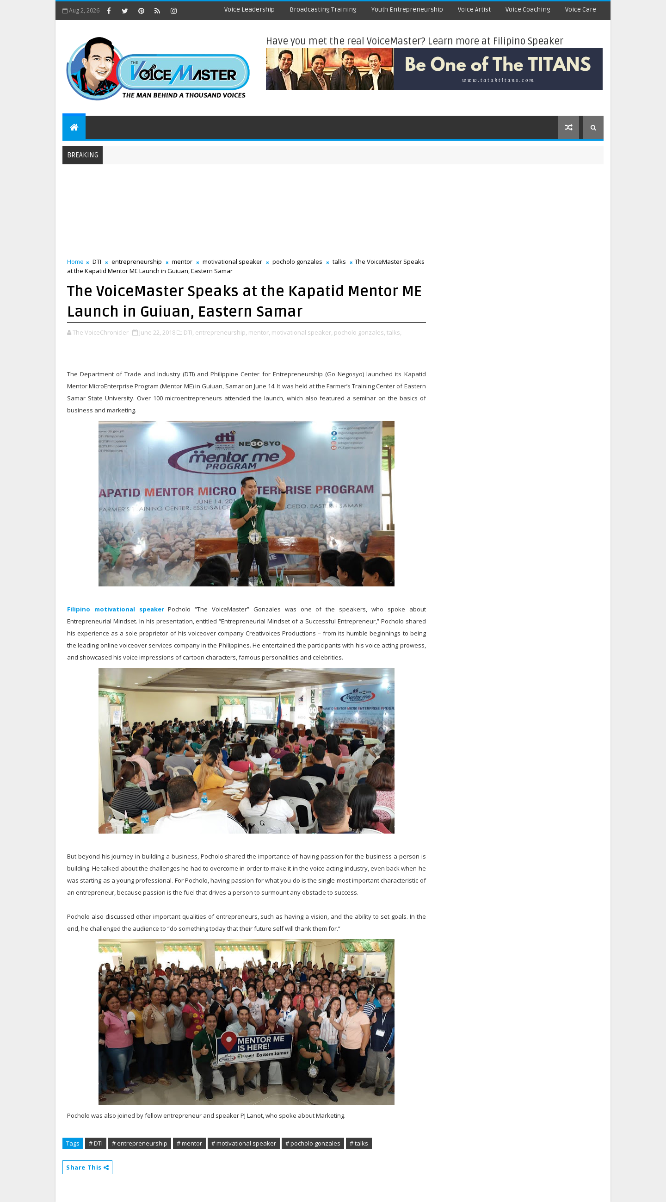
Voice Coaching (528, 9)
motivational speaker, (302, 332)
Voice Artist (474, 9)
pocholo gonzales (297, 261)
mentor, (259, 332)
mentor (182, 261)
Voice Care (580, 9)
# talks (359, 1143)
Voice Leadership (249, 9)
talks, (394, 332)
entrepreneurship (136, 261)
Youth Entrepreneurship (407, 9)
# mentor (189, 1143)
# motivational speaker (243, 1143)
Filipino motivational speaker (115, 609)
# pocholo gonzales (312, 1143)
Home (75, 261)
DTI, (189, 332)
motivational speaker (232, 261)
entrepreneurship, (221, 332)
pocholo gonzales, (359, 332)
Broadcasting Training (323, 9)
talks (339, 261)
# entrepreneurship (139, 1143)
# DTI (96, 1143)
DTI (96, 261)
